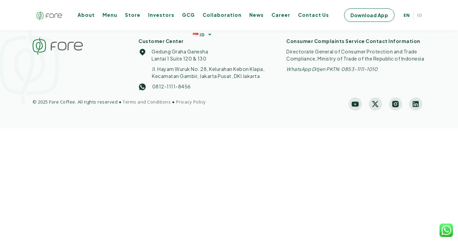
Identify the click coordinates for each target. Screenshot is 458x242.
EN (407, 15)
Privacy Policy (191, 102)
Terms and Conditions (147, 102)
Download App (369, 15)
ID (419, 15)
